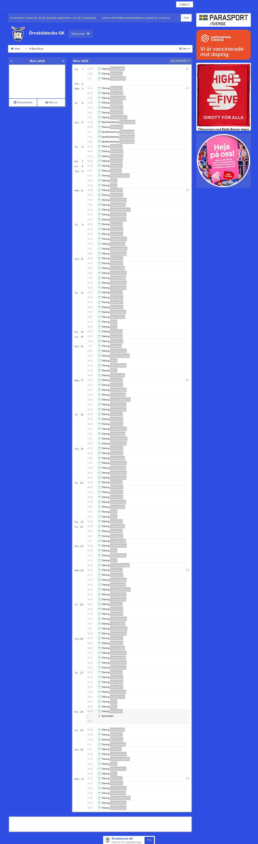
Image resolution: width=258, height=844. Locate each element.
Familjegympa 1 (118, 238)
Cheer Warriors (118, 273)
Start (15, 49)
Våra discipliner (60, 49)
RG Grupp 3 (117, 112)
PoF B (114, 180)
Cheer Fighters (118, 199)
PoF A (114, 185)
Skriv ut (51, 102)
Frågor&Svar (35, 49)
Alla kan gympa (118, 253)
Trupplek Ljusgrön (120, 175)
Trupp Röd (116, 170)
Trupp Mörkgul (118, 312)
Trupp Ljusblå (117, 68)
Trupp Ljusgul (127, 141)
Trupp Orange (127, 136)
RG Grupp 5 (117, 127)
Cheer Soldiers (118, 214)
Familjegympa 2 (119, 117)
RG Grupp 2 (117, 93)
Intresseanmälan (87, 49)
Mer (184, 49)
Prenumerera (23, 102)
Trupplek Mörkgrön (120, 209)
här (98, 18)
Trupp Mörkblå (118, 78)
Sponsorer (143, 49)
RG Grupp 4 (117, 107)
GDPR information (117, 49)
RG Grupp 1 (116, 73)
